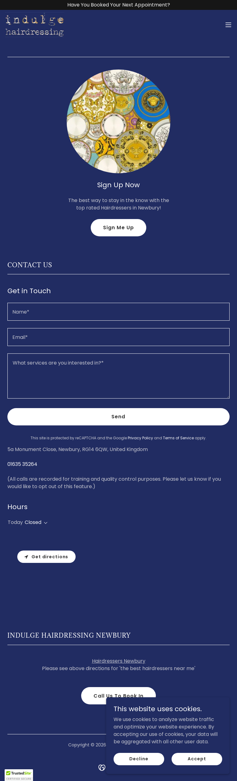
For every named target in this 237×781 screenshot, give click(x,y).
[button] (228, 25)
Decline (138, 759)
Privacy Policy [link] (140, 438)
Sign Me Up (118, 227)
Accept (197, 759)
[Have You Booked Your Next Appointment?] (118, 5)
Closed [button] (33, 522)
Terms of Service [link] (178, 438)
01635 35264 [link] (22, 464)
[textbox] (118, 312)
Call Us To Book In (118, 695)
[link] (34, 24)
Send (118, 416)
